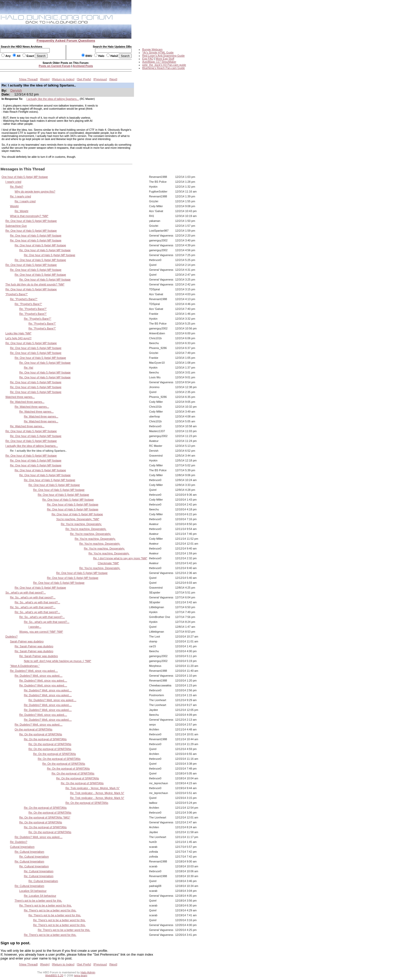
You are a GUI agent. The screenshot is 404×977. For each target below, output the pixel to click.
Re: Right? (16, 186)
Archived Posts (83, 65)
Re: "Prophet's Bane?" (24, 299)
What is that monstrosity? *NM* (29, 215)
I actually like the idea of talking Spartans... (53, 98)
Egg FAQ (148, 58)
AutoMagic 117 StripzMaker (159, 61)
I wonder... (35, 626)
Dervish (16, 90)
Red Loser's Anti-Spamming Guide (163, 55)
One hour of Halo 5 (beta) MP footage (25, 176)
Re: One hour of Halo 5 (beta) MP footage (31, 220)
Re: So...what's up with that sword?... (33, 597)
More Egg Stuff (165, 58)
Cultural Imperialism (22, 846)
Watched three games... (20, 396)
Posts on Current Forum (55, 65)
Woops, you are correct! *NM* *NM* (41, 631)
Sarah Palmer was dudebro (27, 641)
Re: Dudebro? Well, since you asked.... (34, 670)
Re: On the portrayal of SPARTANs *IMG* (44, 817)
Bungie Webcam (152, 49)
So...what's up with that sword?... (25, 592)
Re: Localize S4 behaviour (40, 895)
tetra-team (80, 975)
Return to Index (63, 79)
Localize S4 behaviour (33, 890)
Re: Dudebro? (18, 841)
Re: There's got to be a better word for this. (45, 905)
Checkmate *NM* (108, 563)
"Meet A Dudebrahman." (25, 665)
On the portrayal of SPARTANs (33, 729)
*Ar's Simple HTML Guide (158, 52)
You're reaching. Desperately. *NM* (77, 519)
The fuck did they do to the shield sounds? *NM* (34, 284)
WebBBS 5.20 (54, 975)
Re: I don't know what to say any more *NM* (120, 558)
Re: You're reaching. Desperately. (81, 524)
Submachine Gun (16, 225)
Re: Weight (21, 211)
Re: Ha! (28, 367)
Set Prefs (84, 79)
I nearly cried (13, 181)
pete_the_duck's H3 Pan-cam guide (164, 64)
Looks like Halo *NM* (18, 333)
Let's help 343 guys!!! (18, 338)
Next (113, 79)
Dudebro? (11, 636)
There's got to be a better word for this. (38, 900)
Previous (100, 79)
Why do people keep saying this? (35, 191)
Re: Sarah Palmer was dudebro (34, 646)
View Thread (28, 79)
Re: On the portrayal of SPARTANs (40, 734)
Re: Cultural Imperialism (29, 851)
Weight (14, 206)
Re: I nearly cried (20, 196)
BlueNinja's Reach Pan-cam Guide (163, 67)
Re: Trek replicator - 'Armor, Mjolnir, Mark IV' (92, 788)
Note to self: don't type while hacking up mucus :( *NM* (57, 660)
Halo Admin (88, 972)
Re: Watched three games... (27, 401)
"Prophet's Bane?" (16, 294)
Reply (45, 79)
